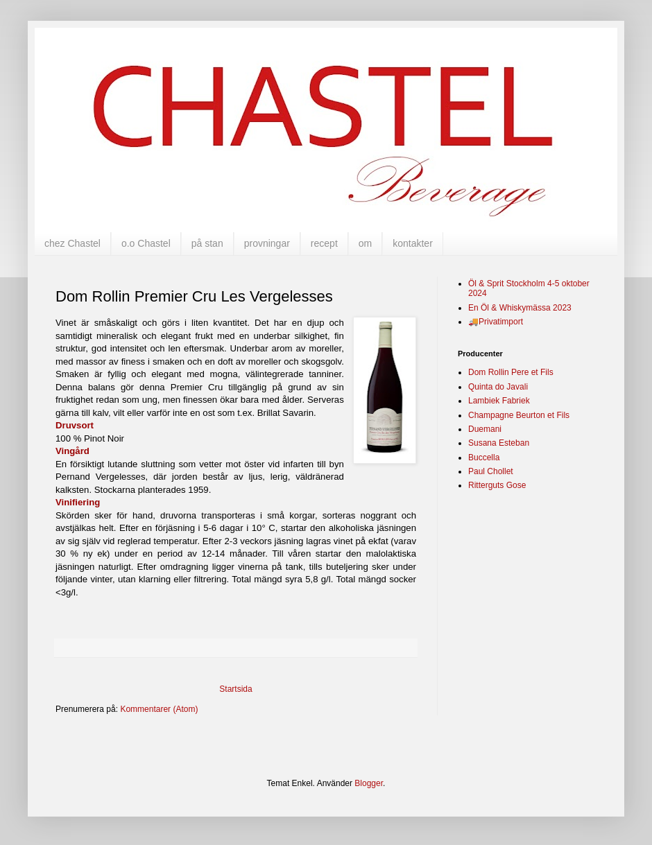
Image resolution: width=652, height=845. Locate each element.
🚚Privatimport (495, 321)
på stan (207, 243)
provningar (267, 243)
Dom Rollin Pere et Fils (511, 372)
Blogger (368, 783)
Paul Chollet (490, 471)
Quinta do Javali (498, 387)
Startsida (235, 689)
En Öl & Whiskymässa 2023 (520, 308)
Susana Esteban (498, 443)
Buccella (483, 457)
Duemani (484, 429)
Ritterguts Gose (497, 485)
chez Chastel (72, 243)
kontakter (413, 243)
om (365, 243)
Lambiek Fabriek (499, 401)
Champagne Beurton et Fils (518, 415)
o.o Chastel (146, 243)
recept (324, 243)
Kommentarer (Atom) (159, 709)
